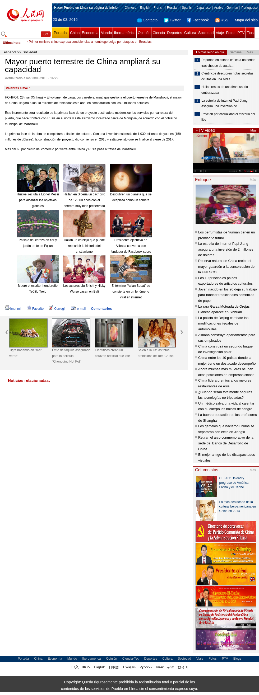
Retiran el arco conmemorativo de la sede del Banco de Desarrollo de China (225, 443)
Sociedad (206, 33)
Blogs (237, 658)
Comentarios (101, 309)
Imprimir (13, 309)
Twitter (172, 20)
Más (253, 130)
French (158, 8)
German (232, 8)
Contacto (147, 20)
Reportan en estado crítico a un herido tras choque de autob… (228, 63)
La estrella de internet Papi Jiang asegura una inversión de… (224, 103)
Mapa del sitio (246, 20)
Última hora (11, 43)
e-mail (78, 309)
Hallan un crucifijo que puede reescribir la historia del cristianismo (84, 245)
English (145, 8)
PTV (240, 33)
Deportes (174, 33)
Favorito (35, 309)
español (10, 52)
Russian (172, 8)
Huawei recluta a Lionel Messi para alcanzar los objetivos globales (38, 200)
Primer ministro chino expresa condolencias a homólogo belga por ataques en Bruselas (90, 43)
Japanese (204, 8)
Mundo (106, 33)
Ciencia (158, 33)
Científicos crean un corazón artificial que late (112, 353)
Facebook (198, 20)
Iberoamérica (125, 33)
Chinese (130, 8)
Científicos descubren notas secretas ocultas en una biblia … (227, 76)
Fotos (230, 33)
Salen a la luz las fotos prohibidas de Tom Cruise (156, 353)
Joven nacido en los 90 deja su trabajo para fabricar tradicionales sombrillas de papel (227, 295)
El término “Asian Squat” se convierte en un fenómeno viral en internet (131, 291)
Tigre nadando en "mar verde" (25, 353)
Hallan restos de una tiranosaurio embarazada (224, 90)
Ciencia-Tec (130, 658)
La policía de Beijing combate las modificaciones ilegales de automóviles (223, 323)
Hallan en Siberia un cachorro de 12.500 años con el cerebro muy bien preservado (84, 200)
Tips (250, 33)
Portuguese (250, 8)
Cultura (190, 33)
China (75, 33)
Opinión (144, 33)
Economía (90, 33)
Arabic (218, 8)
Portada (60, 33)
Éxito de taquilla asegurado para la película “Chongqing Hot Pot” (71, 355)
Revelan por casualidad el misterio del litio (228, 117)
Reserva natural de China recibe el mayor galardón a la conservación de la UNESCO (226, 266)
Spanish (187, 8)
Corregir (57, 309)
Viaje (220, 33)
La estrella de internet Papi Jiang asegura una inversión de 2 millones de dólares (225, 249)
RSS (221, 20)
